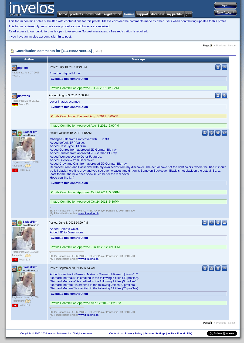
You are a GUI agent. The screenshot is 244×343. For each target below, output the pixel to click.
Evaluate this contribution (69, 78)
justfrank (23, 96)
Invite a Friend (176, 333)
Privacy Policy (133, 333)
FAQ (189, 333)
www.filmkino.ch (88, 213)
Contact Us (116, 333)
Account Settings (154, 333)
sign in (56, 36)
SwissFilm (30, 132)
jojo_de (22, 67)
